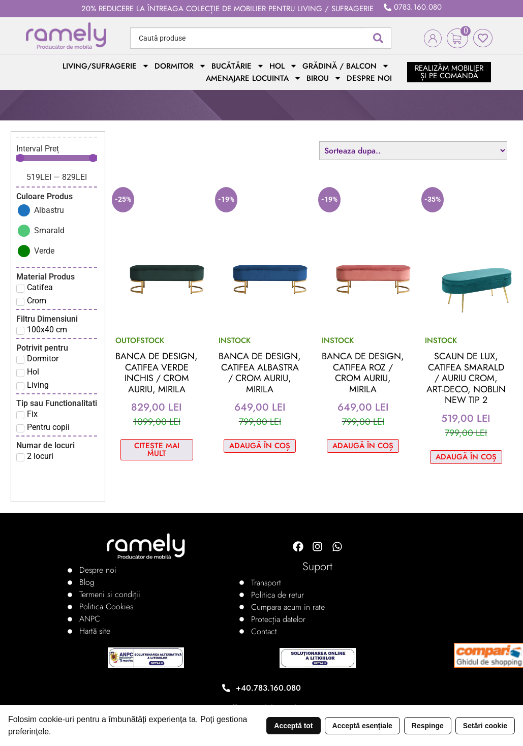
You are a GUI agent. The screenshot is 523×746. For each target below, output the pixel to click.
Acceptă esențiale (362, 726)
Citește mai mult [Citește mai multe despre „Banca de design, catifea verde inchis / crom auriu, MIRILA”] (156, 449)
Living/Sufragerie (106, 66)
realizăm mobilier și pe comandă (449, 72)
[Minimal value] (56, 158)
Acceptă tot (293, 726)
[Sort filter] (413, 150)
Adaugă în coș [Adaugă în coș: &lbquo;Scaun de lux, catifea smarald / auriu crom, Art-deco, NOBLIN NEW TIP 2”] (466, 456)
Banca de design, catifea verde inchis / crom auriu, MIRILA (156, 373)
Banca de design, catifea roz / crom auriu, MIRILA (363, 373)
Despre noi (369, 78)
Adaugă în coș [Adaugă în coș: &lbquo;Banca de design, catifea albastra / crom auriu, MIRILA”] (259, 445)
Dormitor (180, 66)
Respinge (428, 726)
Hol (283, 66)
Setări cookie (485, 726)
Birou (324, 78)
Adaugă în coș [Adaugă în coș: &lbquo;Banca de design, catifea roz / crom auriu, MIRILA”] (362, 445)
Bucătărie (237, 66)
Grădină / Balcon (345, 66)
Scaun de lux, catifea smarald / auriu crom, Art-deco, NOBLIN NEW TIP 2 (466, 378)
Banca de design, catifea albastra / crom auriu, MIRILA (260, 373)
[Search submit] (378, 38)
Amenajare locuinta (253, 78)
